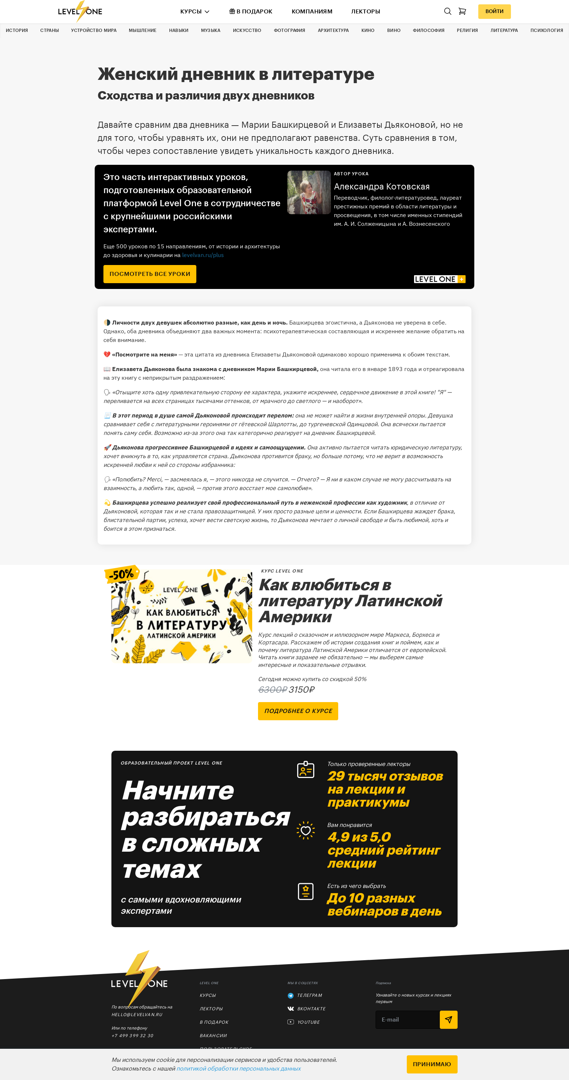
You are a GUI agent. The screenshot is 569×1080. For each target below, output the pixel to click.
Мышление (142, 30)
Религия (467, 30)
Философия (429, 30)
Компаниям (312, 12)
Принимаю (432, 1064)
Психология (547, 30)
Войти (495, 11)
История (17, 30)
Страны (49, 30)
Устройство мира (93, 30)
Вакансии (213, 1036)
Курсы (191, 12)
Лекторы (365, 12)
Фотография (290, 30)
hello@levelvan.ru (136, 1014)
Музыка (211, 30)
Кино (368, 30)
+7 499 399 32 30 (132, 1035)
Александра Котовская (382, 186)
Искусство (247, 30)
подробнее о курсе (298, 711)
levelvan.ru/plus (203, 254)
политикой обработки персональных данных (238, 1069)
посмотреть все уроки (150, 274)
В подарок (251, 11)
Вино (394, 30)
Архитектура (333, 30)
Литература (504, 30)
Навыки (179, 30)
